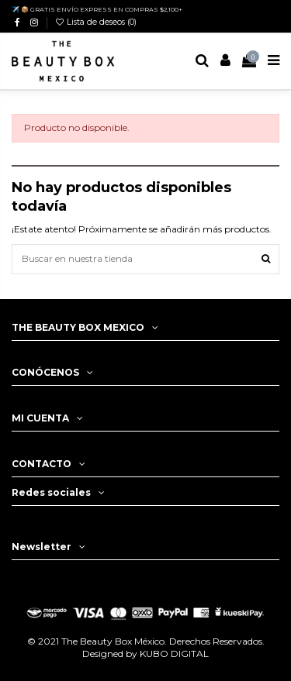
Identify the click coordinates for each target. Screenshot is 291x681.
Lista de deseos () (95, 22)
